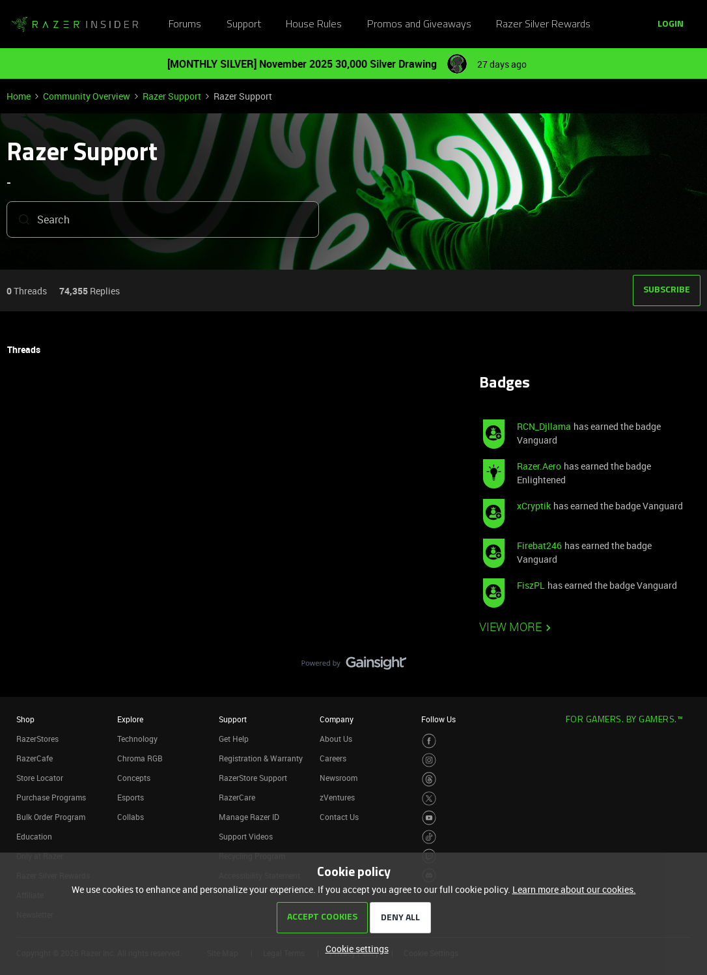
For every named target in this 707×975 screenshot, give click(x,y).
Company (336, 719)
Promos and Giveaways (419, 25)
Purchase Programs (51, 797)
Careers (333, 758)
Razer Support (172, 96)
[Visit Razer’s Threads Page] (429, 779)
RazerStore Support (253, 777)
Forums (185, 25)
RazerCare (237, 797)
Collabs (130, 817)
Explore (130, 719)
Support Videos (246, 836)
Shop (25, 719)
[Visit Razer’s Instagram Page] (429, 760)
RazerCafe (34, 758)
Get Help (234, 738)
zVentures (337, 797)
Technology (137, 738)
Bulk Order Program (50, 817)
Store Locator (39, 777)
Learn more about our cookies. (574, 889)
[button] (670, 25)
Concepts (133, 777)
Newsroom (338, 777)
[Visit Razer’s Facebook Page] (429, 741)
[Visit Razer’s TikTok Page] (429, 837)
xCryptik (534, 506)
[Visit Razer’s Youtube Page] (429, 818)
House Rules (314, 25)
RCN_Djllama (544, 426)
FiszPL (531, 585)
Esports (130, 797)
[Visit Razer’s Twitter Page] (429, 799)
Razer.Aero (539, 466)
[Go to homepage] (75, 25)
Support (244, 25)
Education (34, 836)
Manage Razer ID (249, 817)
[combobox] (163, 221)
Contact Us (339, 817)
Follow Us (438, 719)
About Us (336, 738)
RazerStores (37, 738)
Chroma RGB (140, 758)
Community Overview (86, 96)
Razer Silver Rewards (543, 25)
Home (19, 96)
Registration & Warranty (261, 758)
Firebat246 (539, 545)
